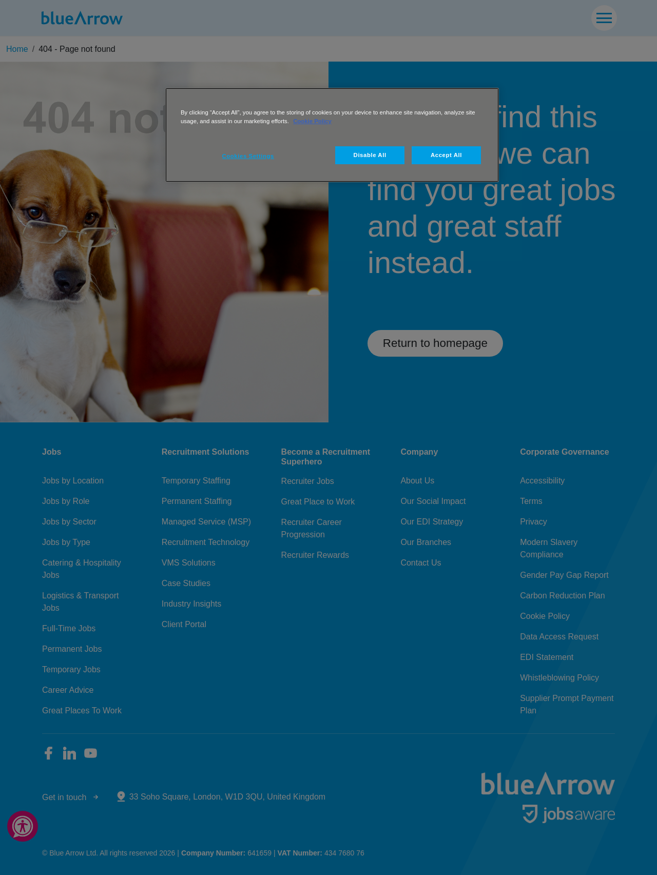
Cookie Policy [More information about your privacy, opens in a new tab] (312, 121)
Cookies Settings (248, 156)
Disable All (370, 155)
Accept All (446, 155)
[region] (332, 135)
